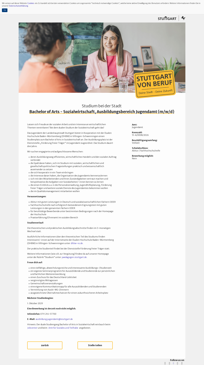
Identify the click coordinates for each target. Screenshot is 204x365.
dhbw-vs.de (77, 243)
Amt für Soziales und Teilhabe (63, 327)
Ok (5, 10)
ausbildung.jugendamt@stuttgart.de (54, 319)
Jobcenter (32, 327)
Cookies (30, 3)
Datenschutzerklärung (18, 6)
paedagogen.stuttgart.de (74, 257)
